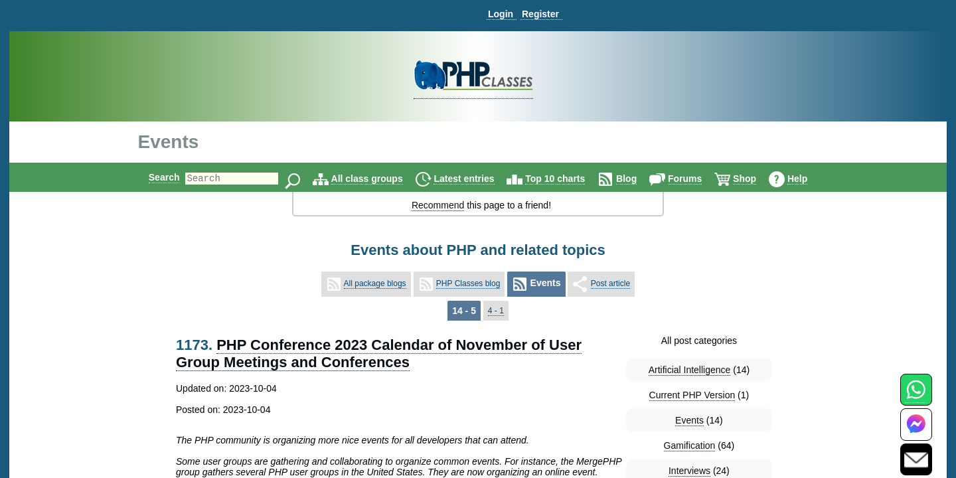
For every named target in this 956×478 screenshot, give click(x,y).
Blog (637, 178)
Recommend (438, 205)
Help (809, 178)
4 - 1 (496, 310)
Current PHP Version (692, 395)
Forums (696, 178)
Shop (755, 178)
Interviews (689, 470)
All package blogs (375, 283)
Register (540, 14)
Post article (610, 283)
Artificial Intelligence (690, 369)
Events (689, 420)
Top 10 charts (566, 178)
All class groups (378, 178)
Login (500, 14)
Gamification (690, 445)
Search (153, 177)
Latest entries (475, 178)
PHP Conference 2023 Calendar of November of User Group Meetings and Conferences (379, 353)
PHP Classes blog (468, 283)
